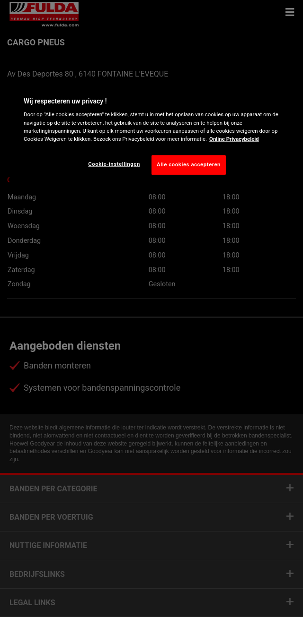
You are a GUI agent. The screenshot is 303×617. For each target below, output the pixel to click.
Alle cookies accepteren (189, 164)
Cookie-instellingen (114, 164)
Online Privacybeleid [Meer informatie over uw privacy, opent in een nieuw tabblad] (234, 139)
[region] (151, 133)
